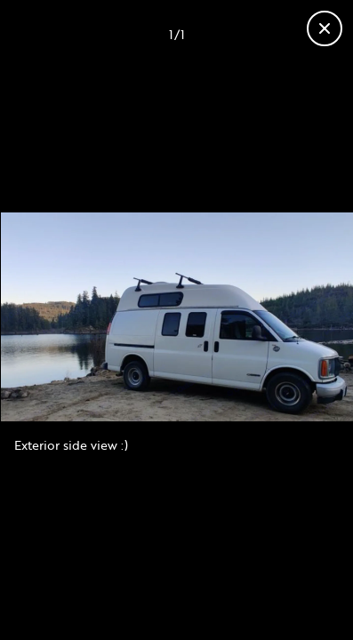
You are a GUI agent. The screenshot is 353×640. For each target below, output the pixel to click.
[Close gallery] (324, 28)
